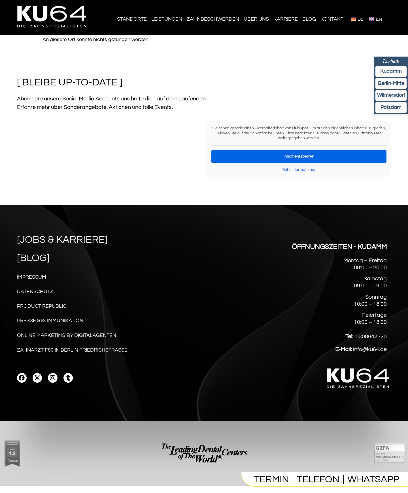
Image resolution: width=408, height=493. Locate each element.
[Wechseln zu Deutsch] (357, 19)
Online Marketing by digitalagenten (66, 341)
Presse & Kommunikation (50, 325)
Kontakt (331, 19)
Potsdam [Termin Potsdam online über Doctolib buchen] (389, 112)
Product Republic (41, 309)
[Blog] (33, 258)
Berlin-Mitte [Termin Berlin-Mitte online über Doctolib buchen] (389, 85)
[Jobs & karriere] (62, 239)
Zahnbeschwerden (213, 19)
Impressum (31, 278)
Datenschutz (35, 293)
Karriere (285, 19)
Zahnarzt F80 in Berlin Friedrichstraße (72, 357)
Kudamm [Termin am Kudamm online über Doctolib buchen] (389, 72)
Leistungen (166, 19)
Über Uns (256, 19)
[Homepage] (52, 31)
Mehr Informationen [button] (299, 169)
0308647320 (371, 344)
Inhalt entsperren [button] (299, 156)
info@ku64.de (370, 356)
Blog (309, 19)
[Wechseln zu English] (375, 19)
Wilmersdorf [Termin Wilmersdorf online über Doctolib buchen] (389, 99)
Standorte (132, 19)
